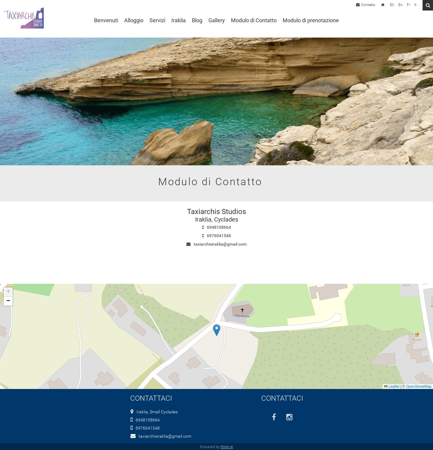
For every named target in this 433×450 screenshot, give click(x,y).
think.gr (227, 447)
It (415, 5)
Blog (197, 20)
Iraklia (178, 20)
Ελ (392, 5)
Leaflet (391, 386)
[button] (216, 330)
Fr (408, 5)
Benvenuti (106, 20)
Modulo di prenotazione (311, 20)
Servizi (157, 20)
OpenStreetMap (418, 386)
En (400, 5)
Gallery (216, 20)
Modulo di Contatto (254, 20)
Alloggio (133, 20)
